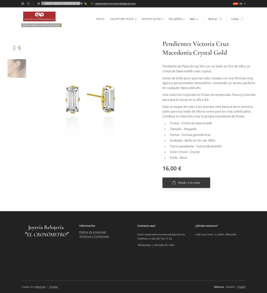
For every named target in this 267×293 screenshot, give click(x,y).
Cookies (53, 287)
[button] (215, 19)
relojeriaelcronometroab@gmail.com (115, 3)
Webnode (40, 287)
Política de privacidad (92, 232)
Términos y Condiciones (94, 236)
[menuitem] (100, 19)
